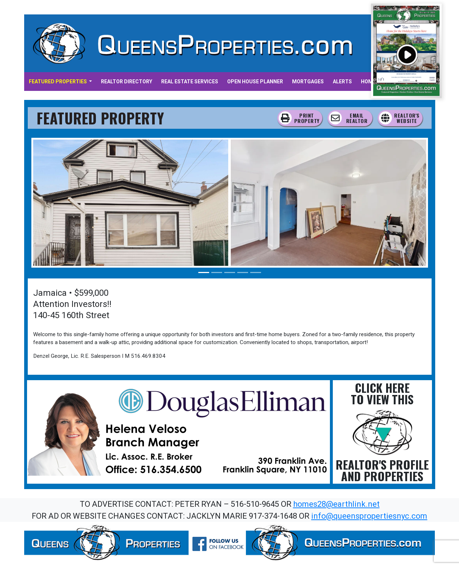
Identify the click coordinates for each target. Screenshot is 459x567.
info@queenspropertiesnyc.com (369, 515)
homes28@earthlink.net (336, 504)
